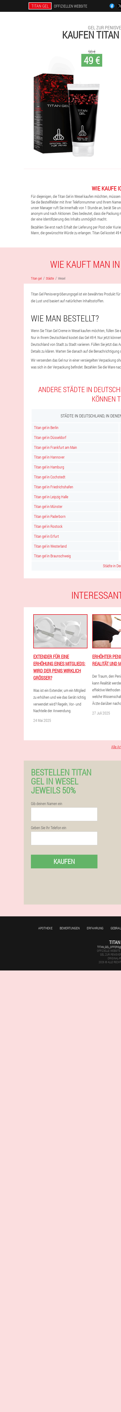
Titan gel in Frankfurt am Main (55, 447)
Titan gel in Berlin (46, 427)
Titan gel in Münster (48, 506)
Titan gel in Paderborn (50, 516)
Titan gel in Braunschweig (52, 555)
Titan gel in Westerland (50, 546)
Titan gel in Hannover (49, 457)
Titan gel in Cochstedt (49, 476)
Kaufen (64, 861)
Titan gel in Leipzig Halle (51, 496)
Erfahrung (95, 928)
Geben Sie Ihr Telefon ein (48, 828)
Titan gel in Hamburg (49, 466)
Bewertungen (70, 928)
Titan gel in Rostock (48, 526)
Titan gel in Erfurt (46, 536)
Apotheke (45, 928)
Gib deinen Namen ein (46, 804)
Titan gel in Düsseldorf (50, 437)
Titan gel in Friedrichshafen (53, 486)
